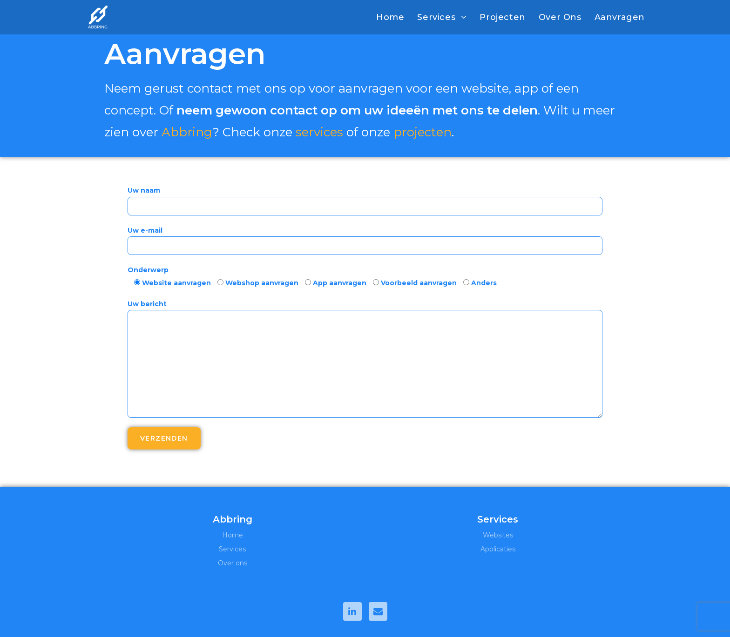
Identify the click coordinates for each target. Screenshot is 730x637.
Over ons (232, 563)
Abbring (187, 132)
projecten (423, 132)
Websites (498, 535)
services (320, 132)
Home (232, 535)
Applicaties (497, 549)
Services (232, 549)
